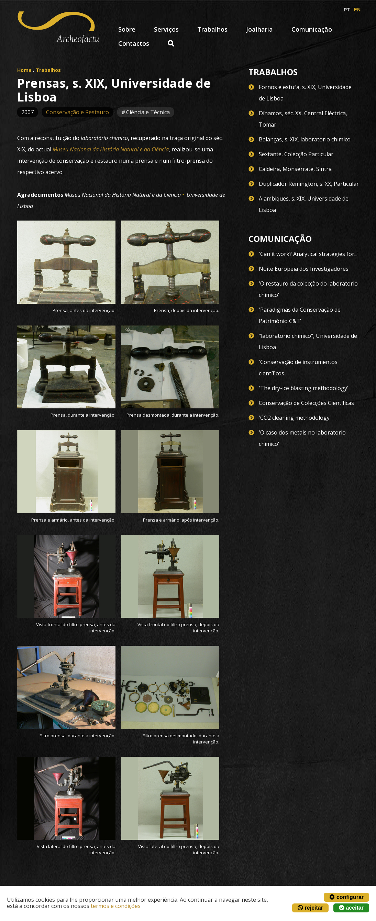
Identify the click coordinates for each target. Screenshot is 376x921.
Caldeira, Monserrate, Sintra (295, 169)
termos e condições (116, 906)
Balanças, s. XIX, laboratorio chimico (305, 139)
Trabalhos (212, 29)
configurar (346, 897)
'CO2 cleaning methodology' (295, 417)
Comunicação (311, 29)
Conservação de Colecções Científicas (306, 403)
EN (357, 9)
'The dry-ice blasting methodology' (304, 388)
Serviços (166, 29)
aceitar (351, 908)
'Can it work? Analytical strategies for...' (309, 254)
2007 (27, 112)
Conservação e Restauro (77, 112)
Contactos (133, 43)
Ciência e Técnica (148, 112)
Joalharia (259, 29)
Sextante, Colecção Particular (296, 154)
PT (347, 9)
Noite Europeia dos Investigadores (304, 268)
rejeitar (310, 908)
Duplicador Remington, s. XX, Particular (309, 184)
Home (24, 70)
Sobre (126, 29)
